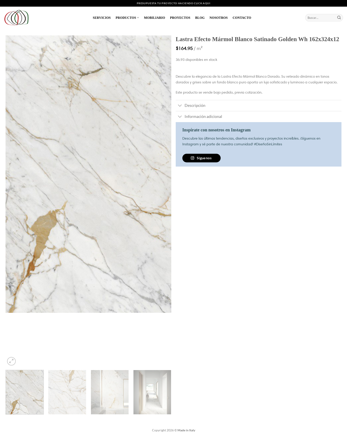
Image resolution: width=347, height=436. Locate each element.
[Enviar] (339, 17)
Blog (200, 17)
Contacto (242, 17)
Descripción (190, 106)
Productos (127, 17)
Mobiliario (154, 17)
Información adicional (199, 117)
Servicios (102, 17)
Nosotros (219, 17)
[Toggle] (180, 106)
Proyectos (180, 17)
